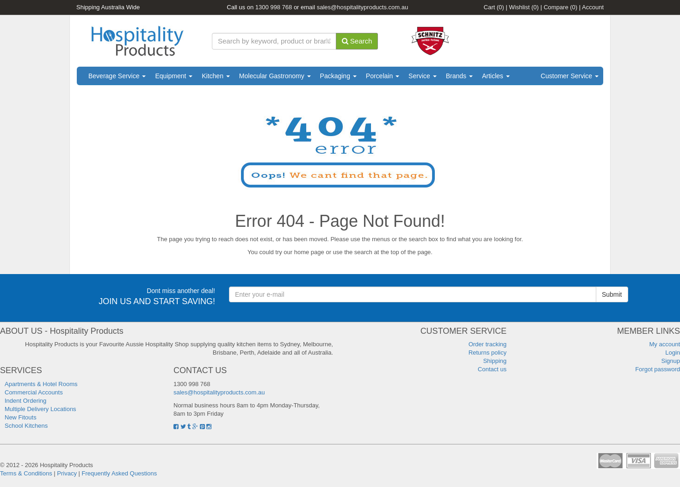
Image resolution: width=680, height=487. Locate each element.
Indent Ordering (25, 400)
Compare (560, 7)
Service (422, 76)
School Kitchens (26, 425)
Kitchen (216, 76)
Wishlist (523, 7)
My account (664, 344)
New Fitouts (21, 417)
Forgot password (657, 369)
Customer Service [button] (570, 76)
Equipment (173, 76)
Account (593, 7)
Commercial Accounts (34, 392)
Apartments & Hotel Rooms (41, 384)
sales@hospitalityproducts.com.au (362, 7)
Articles (496, 76)
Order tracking (488, 344)
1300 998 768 (273, 7)
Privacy (67, 473)
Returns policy (488, 352)
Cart (494, 7)
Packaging (338, 76)
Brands (459, 76)
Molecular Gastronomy (275, 76)
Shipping (495, 360)
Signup (670, 360)
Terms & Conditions (26, 473)
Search (357, 41)
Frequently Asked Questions (119, 473)
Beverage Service (117, 76)
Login (672, 352)
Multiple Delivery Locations (40, 409)
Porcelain (382, 76)
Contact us (492, 369)
